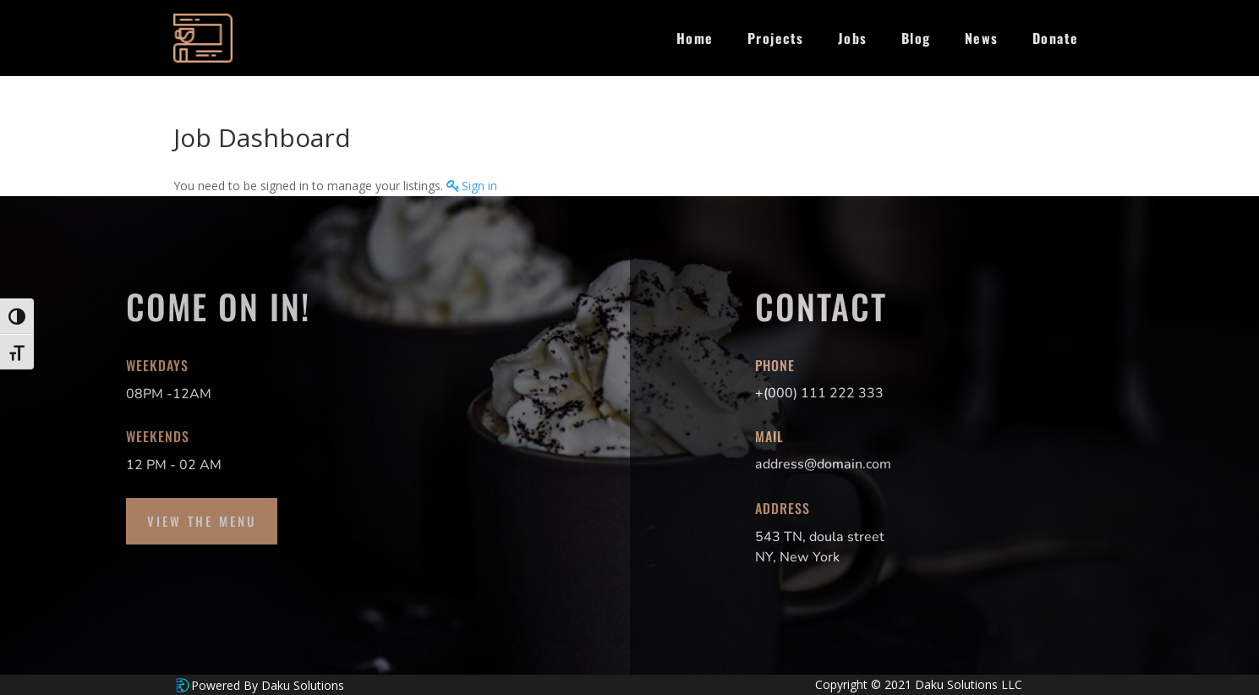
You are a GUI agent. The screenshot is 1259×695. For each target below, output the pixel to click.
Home (695, 38)
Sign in (479, 186)
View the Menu (201, 521)
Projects (775, 38)
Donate (1055, 38)
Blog (916, 38)
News (982, 38)
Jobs (853, 38)
